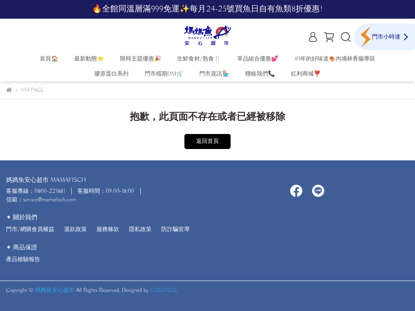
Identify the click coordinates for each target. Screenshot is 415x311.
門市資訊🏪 (214, 74)
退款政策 (75, 229)
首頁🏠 (49, 59)
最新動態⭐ (89, 59)
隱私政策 (140, 229)
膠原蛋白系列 (111, 74)
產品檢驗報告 (23, 259)
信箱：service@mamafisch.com (41, 199)
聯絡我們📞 (260, 74)
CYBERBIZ (163, 290)
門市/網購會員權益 (30, 229)
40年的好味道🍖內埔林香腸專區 (335, 59)
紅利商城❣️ (306, 74)
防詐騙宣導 (175, 229)
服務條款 (107, 229)
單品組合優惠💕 (257, 59)
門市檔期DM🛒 (164, 74)
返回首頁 (207, 141)
